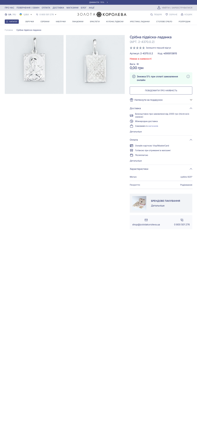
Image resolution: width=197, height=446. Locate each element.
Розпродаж (184, 21)
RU (14, 14)
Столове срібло (164, 21)
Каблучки (61, 21)
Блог (83, 7)
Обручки (29, 21)
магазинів (153, 126)
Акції (91, 7)
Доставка (58, 7)
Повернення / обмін (28, 7)
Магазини (72, 7)
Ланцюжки (77, 21)
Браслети (95, 21)
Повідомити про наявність (161, 90)
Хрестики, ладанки (140, 21)
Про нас (9, 7)
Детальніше (136, 131)
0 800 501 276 (46, 14)
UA (9, 14)
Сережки (44, 21)
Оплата (46, 7)
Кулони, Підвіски (114, 21)
